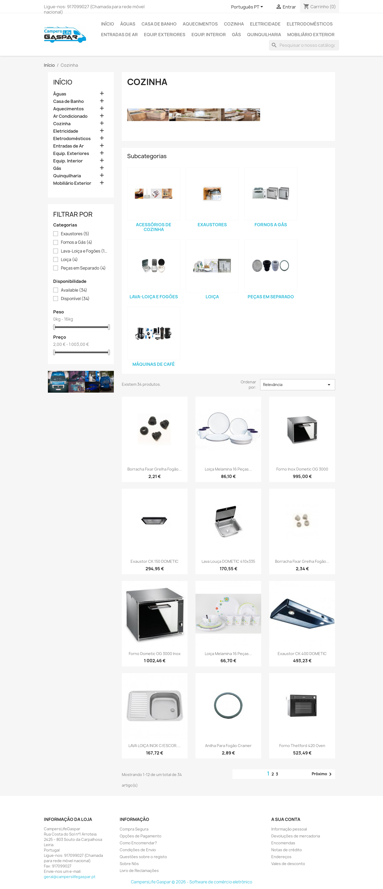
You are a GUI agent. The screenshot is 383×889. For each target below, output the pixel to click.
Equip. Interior (209, 34)
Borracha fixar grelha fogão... (154, 469)
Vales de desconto (288, 863)
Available (74, 290)
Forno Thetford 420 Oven (302, 745)
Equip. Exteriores (164, 34)
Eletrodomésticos (310, 24)
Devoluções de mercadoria (295, 835)
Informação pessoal (289, 829)
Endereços (281, 856)
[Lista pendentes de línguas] (248, 7)
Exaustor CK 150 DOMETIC (154, 561)
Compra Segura (134, 829)
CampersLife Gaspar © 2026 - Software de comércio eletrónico (191, 882)
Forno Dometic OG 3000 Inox (155, 653)
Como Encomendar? (138, 842)
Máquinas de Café (153, 364)
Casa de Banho (159, 24)
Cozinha (234, 24)
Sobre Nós (129, 863)
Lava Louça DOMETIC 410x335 (228, 561)
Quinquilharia (264, 34)
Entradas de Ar (119, 34)
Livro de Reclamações (139, 870)
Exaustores (75, 234)
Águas (127, 24)
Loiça (69, 259)
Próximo (323, 774)
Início (107, 24)
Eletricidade (265, 24)
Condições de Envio (138, 849)
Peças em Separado (83, 268)
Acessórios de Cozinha (153, 227)
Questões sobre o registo (143, 856)
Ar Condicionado (70, 116)
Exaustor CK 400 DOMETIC (302, 653)
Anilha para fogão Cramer (228, 745)
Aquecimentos (200, 24)
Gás (236, 34)
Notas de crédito (286, 849)
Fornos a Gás (76, 242)
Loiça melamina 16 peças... (228, 469)
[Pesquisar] (304, 45)
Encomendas (283, 842)
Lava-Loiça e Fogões (84, 251)
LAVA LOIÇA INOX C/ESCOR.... (154, 745)
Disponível (75, 298)
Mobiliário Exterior (311, 34)
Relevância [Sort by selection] (297, 384)
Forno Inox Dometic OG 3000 (302, 469)
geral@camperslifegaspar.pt (69, 876)
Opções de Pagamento (140, 835)
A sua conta (285, 819)
